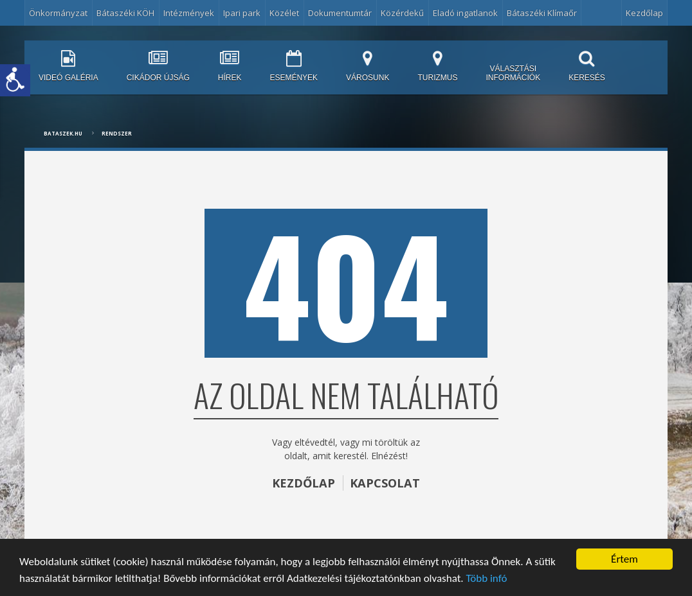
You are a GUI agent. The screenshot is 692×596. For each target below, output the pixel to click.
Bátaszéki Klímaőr (542, 13)
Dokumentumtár (340, 13)
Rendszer (117, 133)
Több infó (486, 578)
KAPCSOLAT (385, 483)
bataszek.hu (63, 133)
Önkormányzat (58, 13)
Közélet (284, 13)
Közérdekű (402, 13)
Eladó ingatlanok (465, 13)
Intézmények (188, 13)
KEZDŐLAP (303, 483)
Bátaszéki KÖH (125, 13)
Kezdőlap (644, 13)
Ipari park (241, 13)
